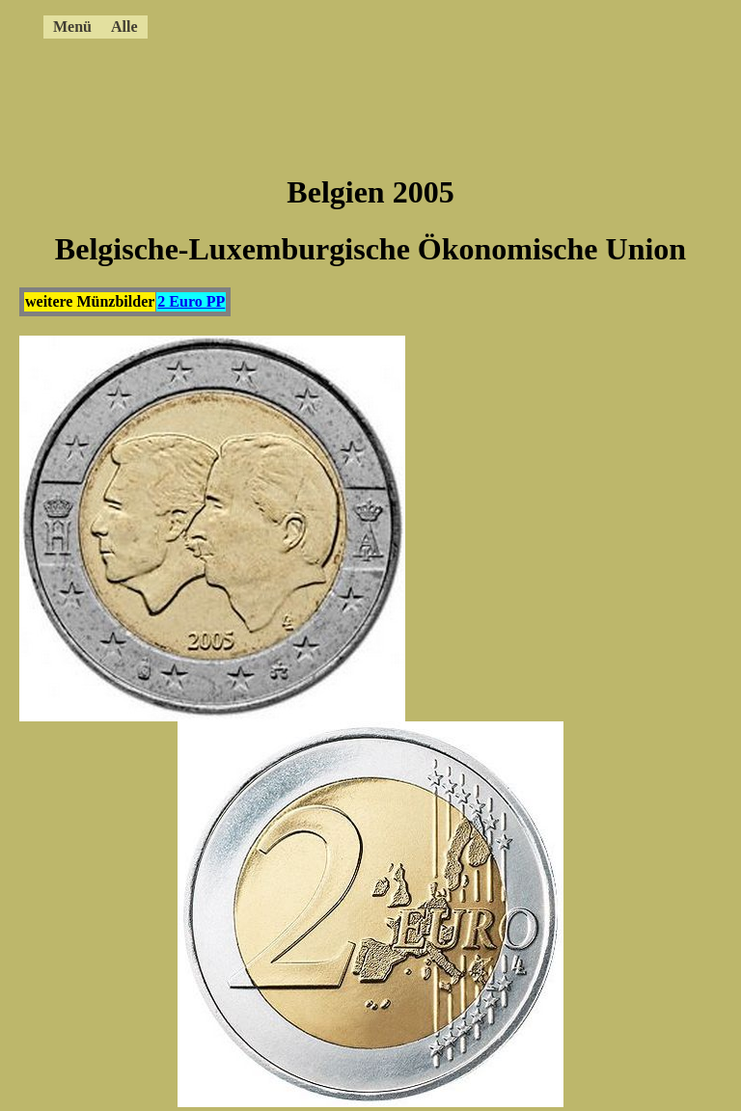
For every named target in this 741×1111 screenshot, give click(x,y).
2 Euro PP (191, 301)
